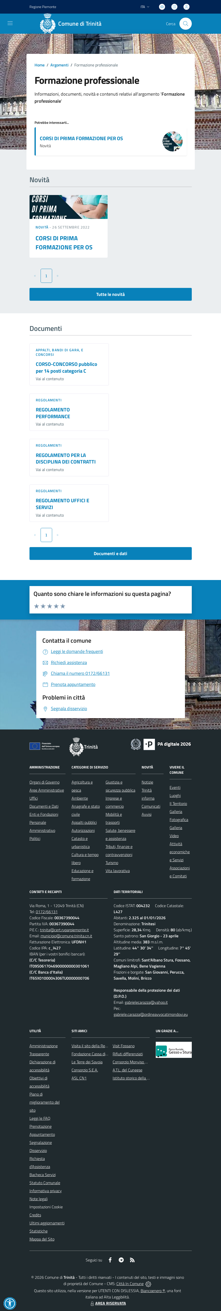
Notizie (147, 782)
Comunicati (151, 806)
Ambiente (80, 798)
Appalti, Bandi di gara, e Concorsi (60, 352)
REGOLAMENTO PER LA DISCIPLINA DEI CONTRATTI (66, 458)
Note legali (38, 1199)
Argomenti (59, 65)
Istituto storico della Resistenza (139, 1078)
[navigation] (10, 23)
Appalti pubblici (84, 822)
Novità (43, 227)
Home (40, 65)
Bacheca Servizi (42, 1175)
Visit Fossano (124, 1046)
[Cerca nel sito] (185, 24)
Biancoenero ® (153, 1291)
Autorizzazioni (83, 830)
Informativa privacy (45, 1191)
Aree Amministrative (46, 790)
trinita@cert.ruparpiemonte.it (64, 930)
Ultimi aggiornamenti (47, 1223)
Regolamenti (49, 400)
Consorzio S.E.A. (85, 1070)
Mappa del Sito (41, 1239)
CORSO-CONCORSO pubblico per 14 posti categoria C (66, 367)
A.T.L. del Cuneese (127, 1070)
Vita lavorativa (118, 871)
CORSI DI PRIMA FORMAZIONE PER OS (81, 138)
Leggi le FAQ (39, 1118)
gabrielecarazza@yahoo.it (146, 1002)
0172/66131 (47, 912)
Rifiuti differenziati (128, 1054)
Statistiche (38, 1231)
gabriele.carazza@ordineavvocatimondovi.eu (151, 1014)
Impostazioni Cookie (46, 1207)
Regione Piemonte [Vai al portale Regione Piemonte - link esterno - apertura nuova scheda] (42, 6)
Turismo (112, 863)
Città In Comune (130, 1284)
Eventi (175, 787)
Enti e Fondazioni (43, 814)
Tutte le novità (110, 294)
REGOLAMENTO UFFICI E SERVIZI (62, 503)
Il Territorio (178, 803)
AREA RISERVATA (107, 1303)
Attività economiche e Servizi (180, 852)
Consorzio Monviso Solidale (135, 1062)
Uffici (33, 798)
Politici (34, 838)
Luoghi (175, 795)
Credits (35, 1215)
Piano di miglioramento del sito (44, 1102)
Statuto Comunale (44, 1183)
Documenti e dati (110, 553)
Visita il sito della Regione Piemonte (101, 1046)
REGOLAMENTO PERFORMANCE (53, 413)
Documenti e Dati (43, 806)
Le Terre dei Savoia (87, 1062)
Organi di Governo (44, 782)
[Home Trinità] (73, 23)
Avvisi (146, 814)
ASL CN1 (79, 1078)
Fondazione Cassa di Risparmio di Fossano (106, 1054)
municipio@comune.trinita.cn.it (66, 936)
